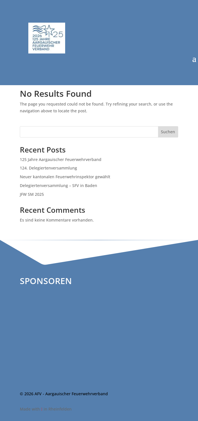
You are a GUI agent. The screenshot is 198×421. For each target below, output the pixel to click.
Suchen (168, 131)
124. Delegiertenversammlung (48, 168)
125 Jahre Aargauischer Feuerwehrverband (60, 159)
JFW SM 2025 (32, 194)
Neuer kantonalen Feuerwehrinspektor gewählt (65, 176)
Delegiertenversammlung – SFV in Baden (58, 185)
